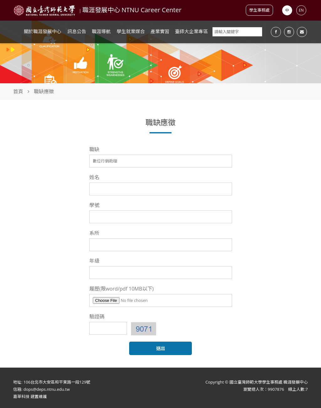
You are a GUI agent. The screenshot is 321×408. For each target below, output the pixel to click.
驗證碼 (96, 316)
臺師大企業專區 (191, 31)
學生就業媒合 (131, 31)
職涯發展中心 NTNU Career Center (132, 10)
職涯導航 (101, 31)
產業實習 (159, 31)
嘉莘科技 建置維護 (30, 396)
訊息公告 (76, 31)
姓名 (94, 177)
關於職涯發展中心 (42, 31)
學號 (94, 205)
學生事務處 (259, 10)
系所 (94, 233)
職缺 (94, 149)
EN (301, 10)
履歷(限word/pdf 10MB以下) (121, 288)
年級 (94, 260)
